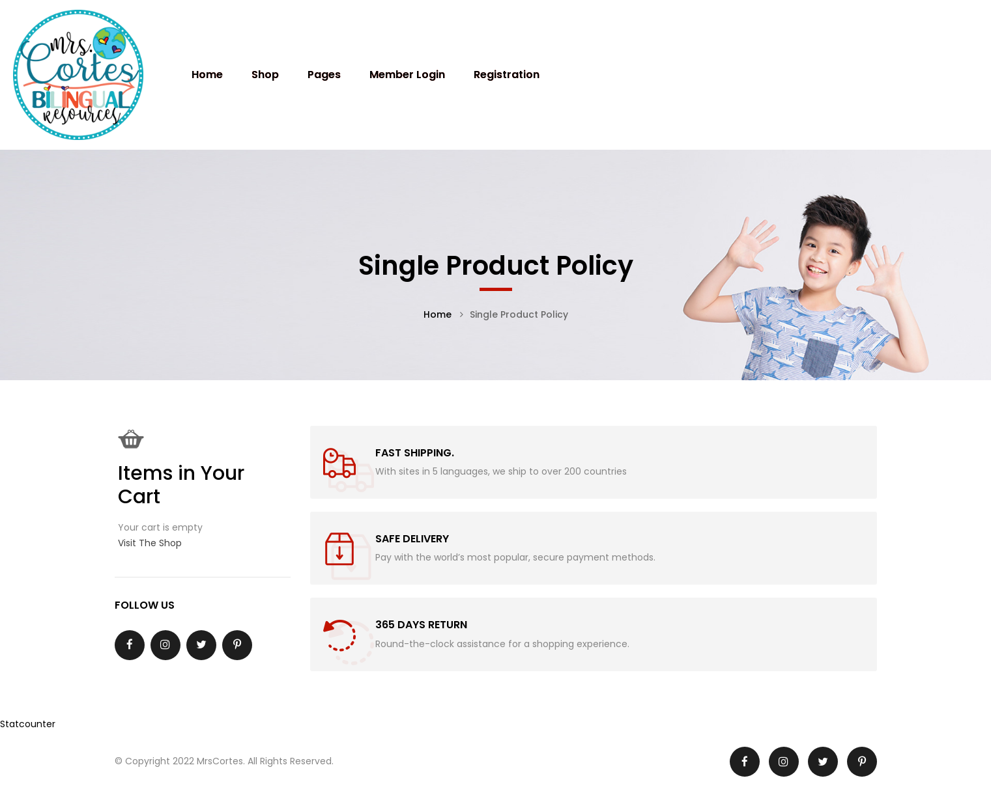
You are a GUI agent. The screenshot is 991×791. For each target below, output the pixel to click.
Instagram (165, 644)
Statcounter (27, 723)
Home (207, 74)
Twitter (201, 644)
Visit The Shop (150, 542)
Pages (324, 74)
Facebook (129, 644)
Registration (506, 74)
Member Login (407, 74)
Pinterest (237, 644)
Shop (265, 74)
